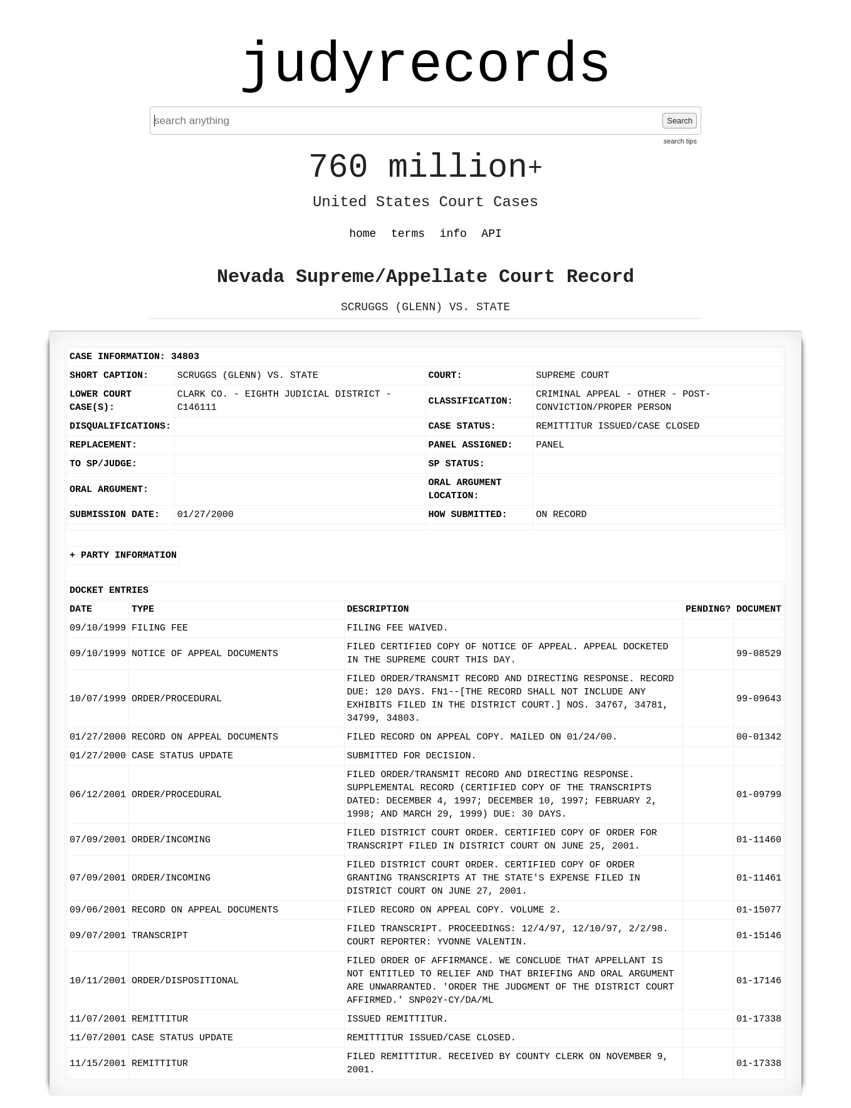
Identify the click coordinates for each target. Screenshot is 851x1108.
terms (408, 233)
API (491, 233)
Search (679, 120)
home (362, 233)
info (453, 233)
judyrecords (425, 66)
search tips (680, 141)
